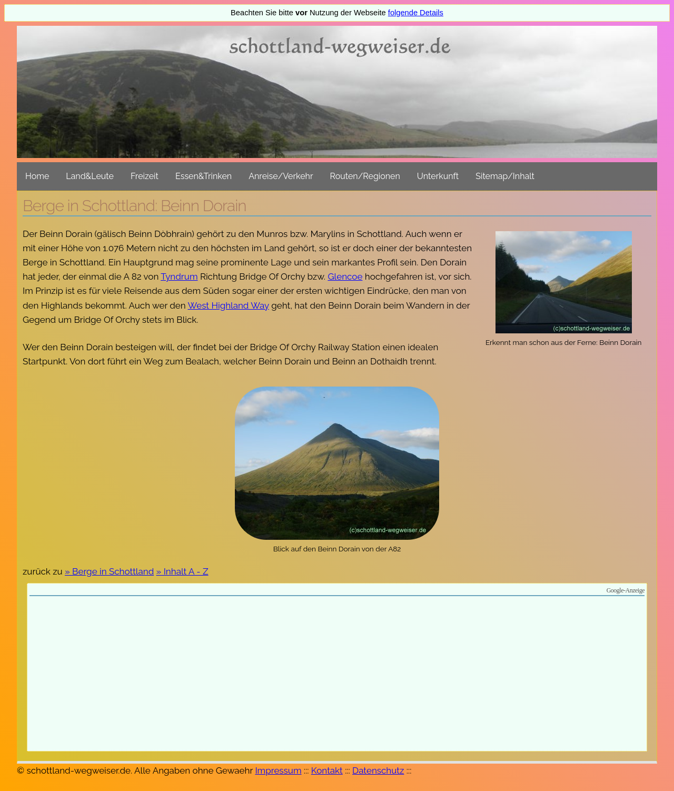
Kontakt (327, 770)
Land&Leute (90, 176)
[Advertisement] (337, 675)
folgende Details (415, 12)
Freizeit (144, 176)
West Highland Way (228, 305)
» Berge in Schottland (109, 571)
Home (37, 176)
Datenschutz (378, 770)
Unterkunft (438, 176)
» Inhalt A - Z (182, 571)
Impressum (278, 770)
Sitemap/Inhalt (504, 176)
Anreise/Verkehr (281, 176)
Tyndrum (179, 276)
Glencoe (345, 276)
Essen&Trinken (203, 176)
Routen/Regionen (365, 176)
